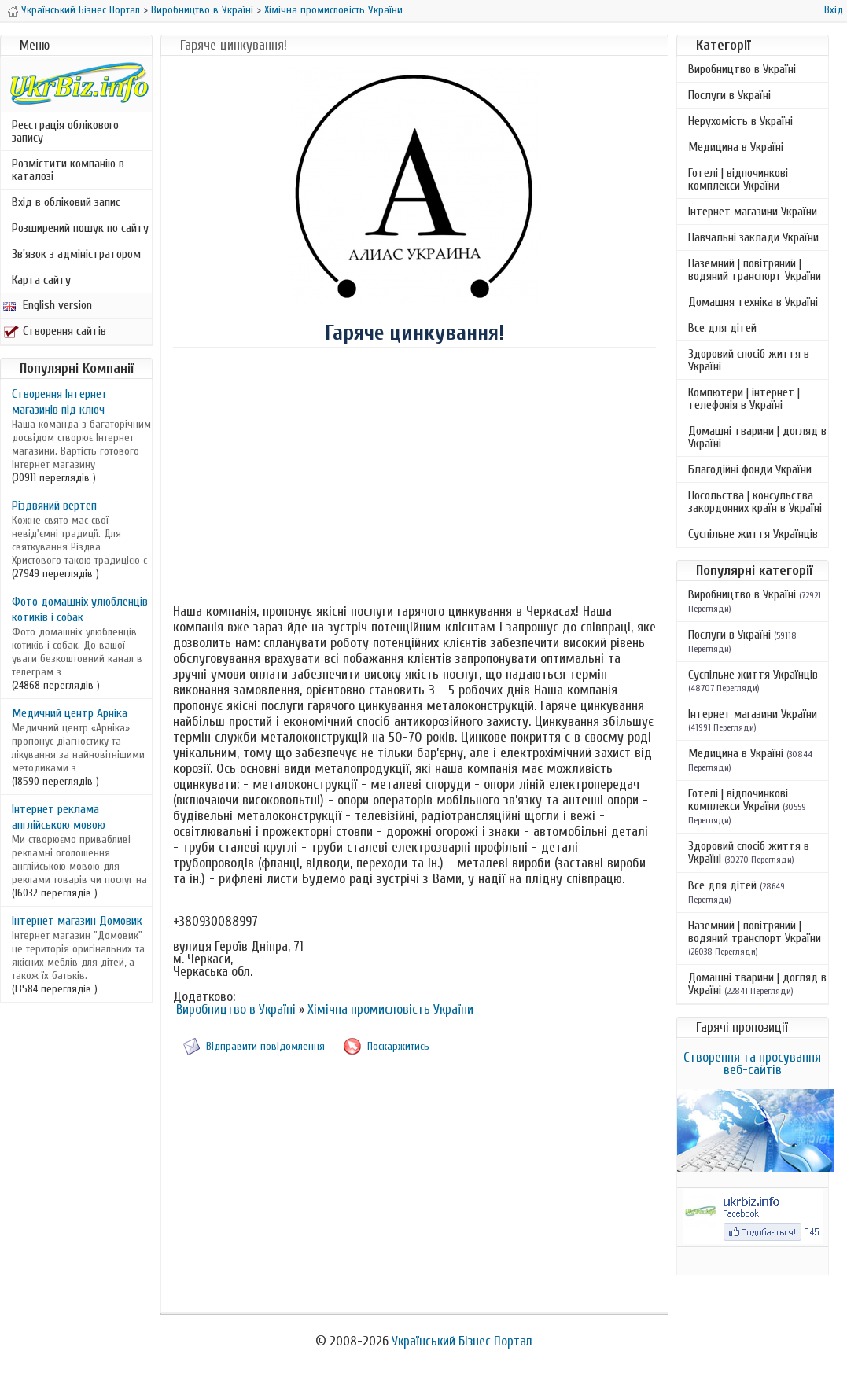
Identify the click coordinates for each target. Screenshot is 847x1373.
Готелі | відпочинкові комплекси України (738, 179)
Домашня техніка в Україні (753, 302)
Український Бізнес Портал (80, 10)
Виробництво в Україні (202, 10)
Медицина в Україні (735, 147)
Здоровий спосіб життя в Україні (748, 360)
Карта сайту (41, 280)
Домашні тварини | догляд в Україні (757, 437)
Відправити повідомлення (265, 1046)
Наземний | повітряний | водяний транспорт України (754, 269)
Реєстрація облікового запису (65, 131)
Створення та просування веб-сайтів (752, 1063)
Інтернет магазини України (752, 211)
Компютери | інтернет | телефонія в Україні (744, 398)
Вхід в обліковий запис (66, 202)
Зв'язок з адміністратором (76, 254)
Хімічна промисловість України (333, 10)
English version (47, 305)
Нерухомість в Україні (740, 121)
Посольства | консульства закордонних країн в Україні (755, 501)
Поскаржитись (398, 1046)
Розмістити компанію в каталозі (68, 169)
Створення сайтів (54, 331)
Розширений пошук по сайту (80, 228)
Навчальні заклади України (753, 237)
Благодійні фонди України (750, 469)
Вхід (833, 10)
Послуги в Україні (729, 95)
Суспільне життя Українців (753, 534)
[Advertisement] (414, 474)
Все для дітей (722, 328)
